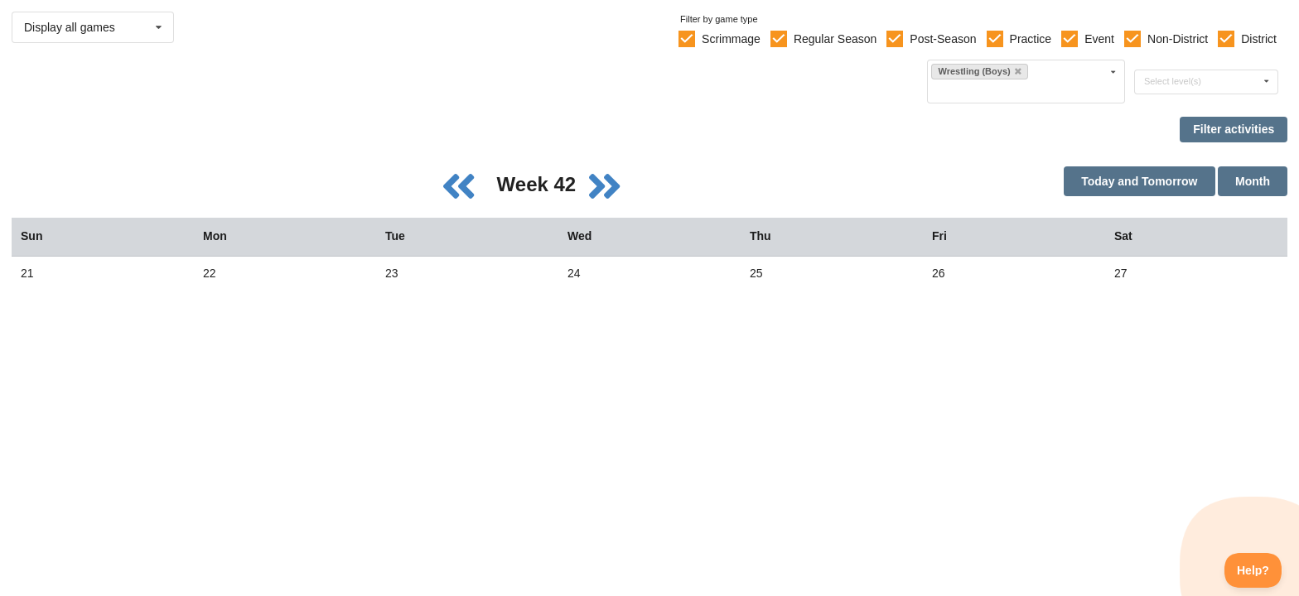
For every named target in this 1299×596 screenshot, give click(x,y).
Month (1252, 181)
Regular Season (835, 39)
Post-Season (943, 39)
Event (1099, 39)
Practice (1031, 39)
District (1259, 39)
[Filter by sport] (1019, 90)
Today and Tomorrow (1139, 181)
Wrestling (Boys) (979, 71)
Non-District (1177, 39)
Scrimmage (731, 39)
